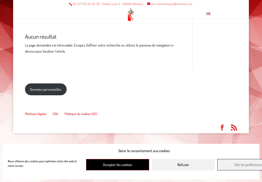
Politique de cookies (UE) (81, 114)
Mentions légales (35, 114)
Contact (193, 14)
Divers (134, 14)
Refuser (183, 164)
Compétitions (105, 14)
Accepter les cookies (117, 164)
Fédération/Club (66, 14)
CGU (55, 114)
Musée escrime (165, 14)
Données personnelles (45, 89)
